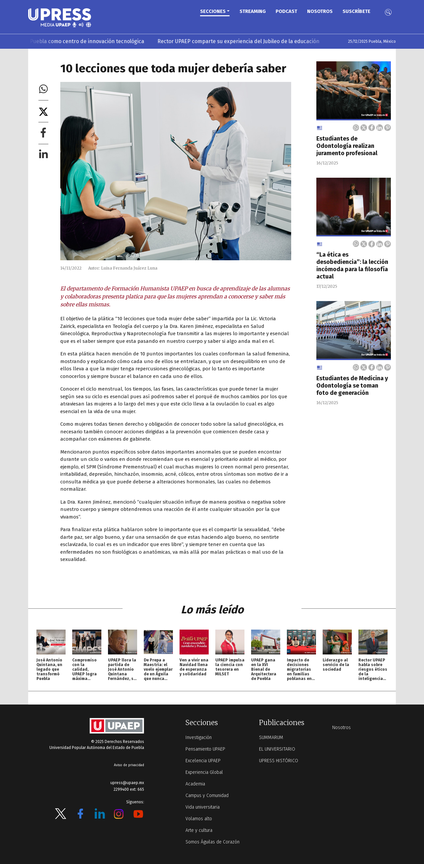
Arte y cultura (199, 830)
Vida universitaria (203, 807)
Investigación (199, 737)
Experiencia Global (204, 772)
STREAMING (252, 11)
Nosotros (320, 11)
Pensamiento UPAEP (205, 749)
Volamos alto (199, 819)
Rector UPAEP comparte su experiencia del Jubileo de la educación (244, 41)
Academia (195, 784)
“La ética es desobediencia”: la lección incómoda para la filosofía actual (352, 265)
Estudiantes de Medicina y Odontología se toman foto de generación (352, 386)
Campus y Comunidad (207, 795)
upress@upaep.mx (127, 782)
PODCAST (286, 11)
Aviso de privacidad (129, 765)
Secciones (213, 11)
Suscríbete (356, 11)
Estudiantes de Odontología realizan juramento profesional (346, 146)
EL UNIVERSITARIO (277, 749)
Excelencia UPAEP (203, 761)
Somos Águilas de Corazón (212, 842)
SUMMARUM (271, 737)
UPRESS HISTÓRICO (278, 761)
